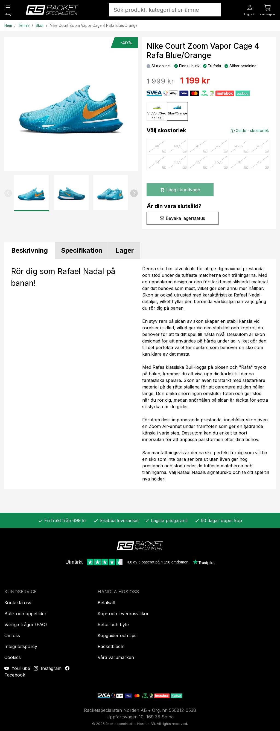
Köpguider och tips (117, 635)
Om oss (12, 635)
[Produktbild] (71, 104)
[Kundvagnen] (267, 9)
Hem (8, 25)
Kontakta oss (17, 602)
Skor (40, 25)
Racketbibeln (111, 646)
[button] (8, 193)
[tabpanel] (140, 374)
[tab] (29, 250)
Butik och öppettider (25, 613)
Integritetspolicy (20, 646)
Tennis (24, 25)
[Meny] (7, 9)
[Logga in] (249, 9)
